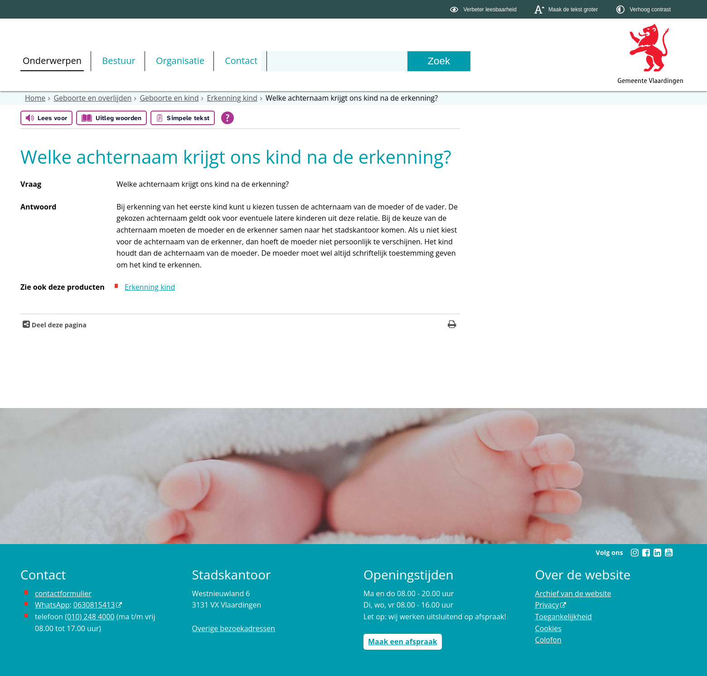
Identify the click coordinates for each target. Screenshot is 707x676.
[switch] (484, 9)
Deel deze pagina (58, 325)
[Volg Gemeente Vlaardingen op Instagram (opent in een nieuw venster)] (634, 553)
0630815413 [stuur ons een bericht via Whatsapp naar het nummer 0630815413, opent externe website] (94, 605)
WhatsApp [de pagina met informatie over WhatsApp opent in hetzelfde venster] (52, 605)
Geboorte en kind (169, 98)
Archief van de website (573, 593)
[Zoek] (438, 61)
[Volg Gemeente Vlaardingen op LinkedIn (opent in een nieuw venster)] (657, 553)
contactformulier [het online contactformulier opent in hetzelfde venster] (63, 593)
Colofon (548, 640)
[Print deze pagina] (452, 325)
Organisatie (180, 60)
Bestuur (119, 60)
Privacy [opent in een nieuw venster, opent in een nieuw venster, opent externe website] (547, 605)
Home (35, 98)
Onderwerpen (52, 60)
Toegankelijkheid (563, 617)
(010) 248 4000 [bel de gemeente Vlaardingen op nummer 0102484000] (89, 617)
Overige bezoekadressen (233, 628)
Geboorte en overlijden (92, 98)
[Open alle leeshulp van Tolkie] (227, 118)
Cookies (548, 628)
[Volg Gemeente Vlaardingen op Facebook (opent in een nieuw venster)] (646, 553)
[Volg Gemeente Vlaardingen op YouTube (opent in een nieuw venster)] (668, 553)
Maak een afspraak (402, 642)
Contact (241, 60)
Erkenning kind (232, 98)
